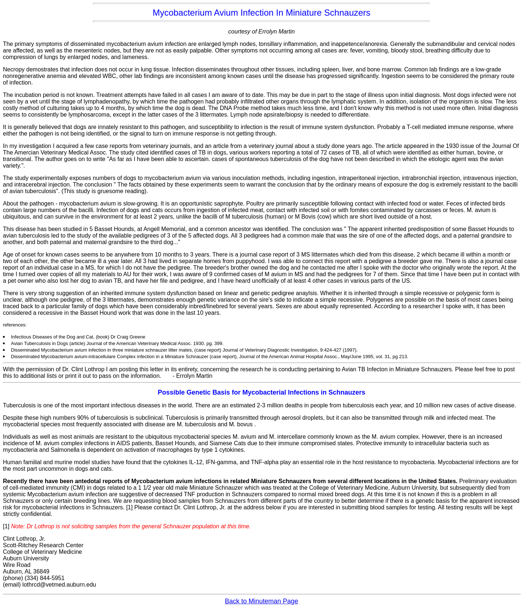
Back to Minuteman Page (261, 601)
